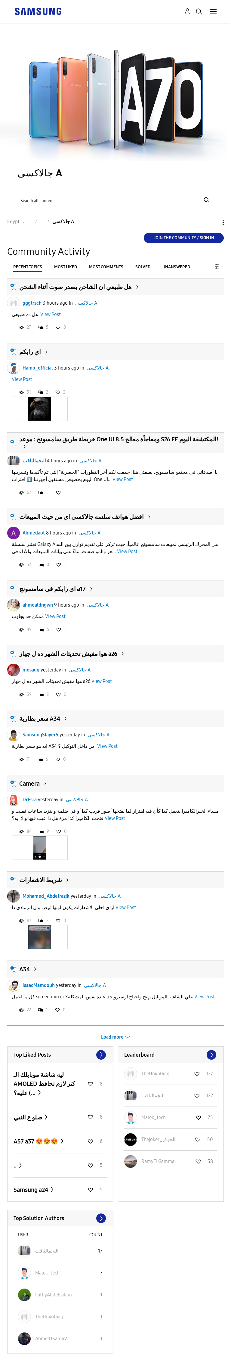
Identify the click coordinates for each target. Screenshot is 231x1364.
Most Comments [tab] (106, 266)
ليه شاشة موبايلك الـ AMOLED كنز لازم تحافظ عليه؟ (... (44, 1084)
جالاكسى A (86, 303)
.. (16, 1165)
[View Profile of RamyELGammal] (158, 1161)
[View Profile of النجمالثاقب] (153, 1095)
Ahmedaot (34, 533)
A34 (24, 969)
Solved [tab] (142, 266)
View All (60, 1055)
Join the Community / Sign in (184, 237)
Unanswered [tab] (176, 266)
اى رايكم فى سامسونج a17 (52, 588)
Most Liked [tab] (65, 266)
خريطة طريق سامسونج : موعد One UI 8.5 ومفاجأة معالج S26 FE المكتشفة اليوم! (119, 439)
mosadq (31, 670)
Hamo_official (38, 368)
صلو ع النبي (28, 1117)
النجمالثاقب (34, 461)
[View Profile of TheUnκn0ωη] (155, 1073)
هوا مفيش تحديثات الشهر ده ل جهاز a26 (68, 653)
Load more (112, 1037)
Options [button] (213, 222)
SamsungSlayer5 (40, 735)
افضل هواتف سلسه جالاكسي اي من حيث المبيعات (81, 516)
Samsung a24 (31, 1189)
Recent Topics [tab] (27, 266)
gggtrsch (32, 303)
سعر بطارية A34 (39, 718)
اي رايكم (30, 351)
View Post (50, 314)
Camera (29, 783)
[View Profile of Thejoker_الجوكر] (158, 1139)
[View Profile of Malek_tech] (153, 1117)
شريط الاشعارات (40, 880)
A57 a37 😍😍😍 (36, 1141)
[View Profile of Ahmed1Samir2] (51, 1338)
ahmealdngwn (38, 605)
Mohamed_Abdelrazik (46, 896)
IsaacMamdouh (39, 985)
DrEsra (30, 799)
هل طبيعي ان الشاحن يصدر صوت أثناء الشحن (75, 287)
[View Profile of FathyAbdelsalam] (53, 1295)
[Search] (115, 200)
